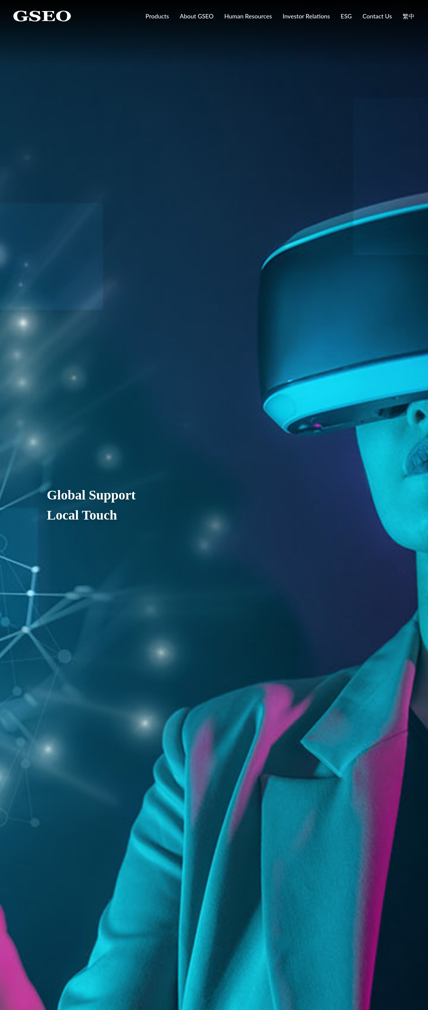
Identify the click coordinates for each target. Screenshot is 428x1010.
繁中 (409, 16)
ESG (346, 16)
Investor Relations (306, 16)
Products (157, 16)
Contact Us (377, 16)
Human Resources (248, 16)
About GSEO (196, 16)
